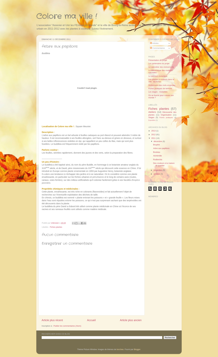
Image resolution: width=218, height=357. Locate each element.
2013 (153, 131)
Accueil (91, 320)
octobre (157, 174)
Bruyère (156, 145)
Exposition (151, 120)
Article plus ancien (131, 320)
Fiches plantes (56, 227)
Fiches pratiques (166, 117)
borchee (120, 349)
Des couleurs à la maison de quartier (163, 164)
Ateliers (152, 112)
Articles (154, 43)
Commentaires (157, 48)
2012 (153, 135)
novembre (158, 170)
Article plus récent (52, 320)
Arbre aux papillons (161, 148)
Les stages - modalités (157, 92)
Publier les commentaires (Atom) (67, 326)
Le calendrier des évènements (161, 67)
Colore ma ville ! (66, 16)
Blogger (137, 349)
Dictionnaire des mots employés (161, 85)
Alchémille (157, 156)
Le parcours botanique (157, 76)
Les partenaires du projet (158, 64)
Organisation (166, 115)
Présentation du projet (157, 60)
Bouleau (156, 152)
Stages (151, 117)
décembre (158, 141)
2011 (153, 138)
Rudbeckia (157, 160)
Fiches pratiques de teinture (160, 89)
